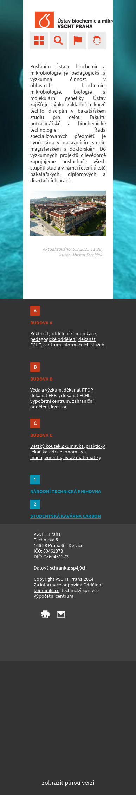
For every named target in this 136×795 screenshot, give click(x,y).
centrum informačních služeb (73, 345)
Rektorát (39, 333)
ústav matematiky (82, 457)
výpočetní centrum (50, 401)
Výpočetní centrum (53, 596)
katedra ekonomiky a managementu (58, 454)
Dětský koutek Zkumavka (57, 446)
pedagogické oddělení (53, 339)
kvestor (59, 406)
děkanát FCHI (75, 395)
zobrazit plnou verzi (68, 782)
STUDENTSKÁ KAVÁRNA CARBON (65, 516)
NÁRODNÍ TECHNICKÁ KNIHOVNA (65, 491)
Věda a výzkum (45, 390)
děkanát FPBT (44, 395)
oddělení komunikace (73, 333)
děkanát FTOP (78, 390)
